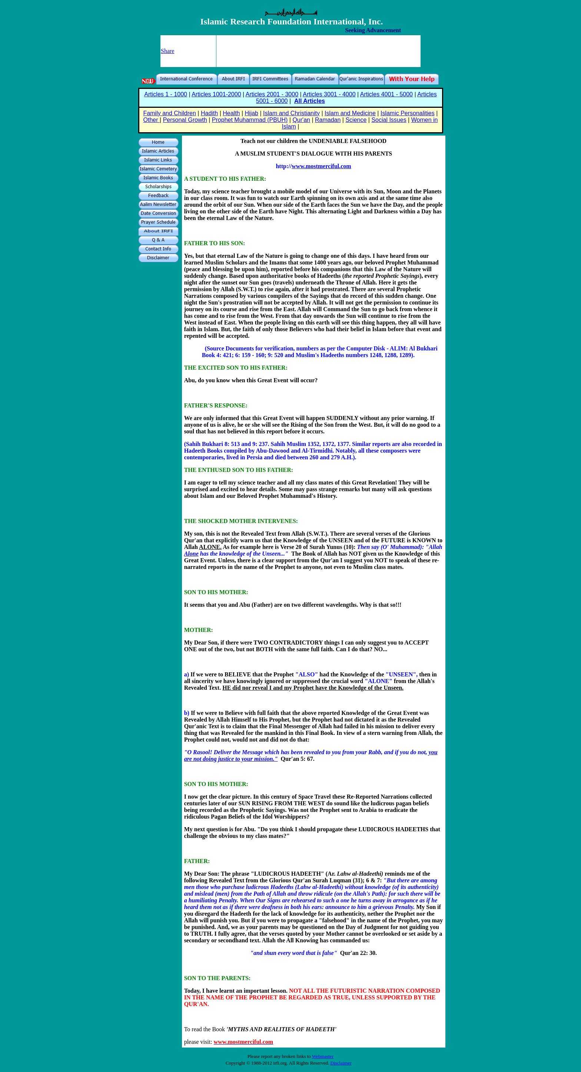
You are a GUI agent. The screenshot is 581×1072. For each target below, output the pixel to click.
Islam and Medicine (350, 113)
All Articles (309, 101)
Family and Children (169, 113)
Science (355, 120)
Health (231, 113)
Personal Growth (185, 120)
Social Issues (388, 120)
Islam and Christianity (291, 113)
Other (151, 120)
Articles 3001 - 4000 (329, 94)
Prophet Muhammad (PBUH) (250, 120)
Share (167, 51)
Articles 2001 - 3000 (272, 94)
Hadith (209, 113)
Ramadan (328, 120)
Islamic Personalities (408, 113)
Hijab (251, 113)
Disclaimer (341, 1063)
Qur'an (301, 120)
